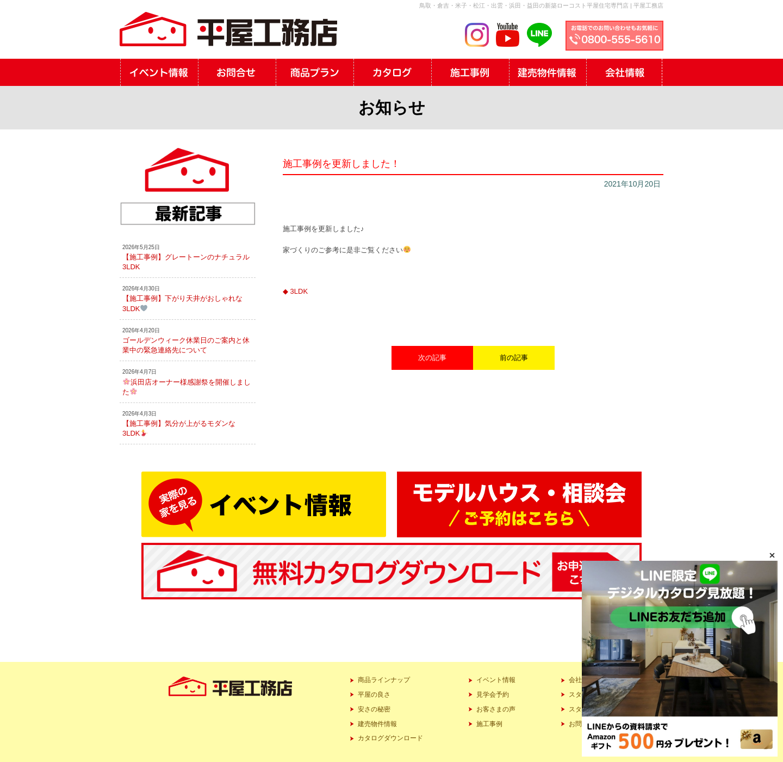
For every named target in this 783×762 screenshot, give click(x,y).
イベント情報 (495, 680)
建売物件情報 (377, 724)
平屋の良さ (374, 694)
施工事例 (489, 724)
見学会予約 (492, 694)
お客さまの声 (495, 709)
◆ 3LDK (295, 291)
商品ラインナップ (384, 680)
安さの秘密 (374, 709)
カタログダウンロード (390, 738)
